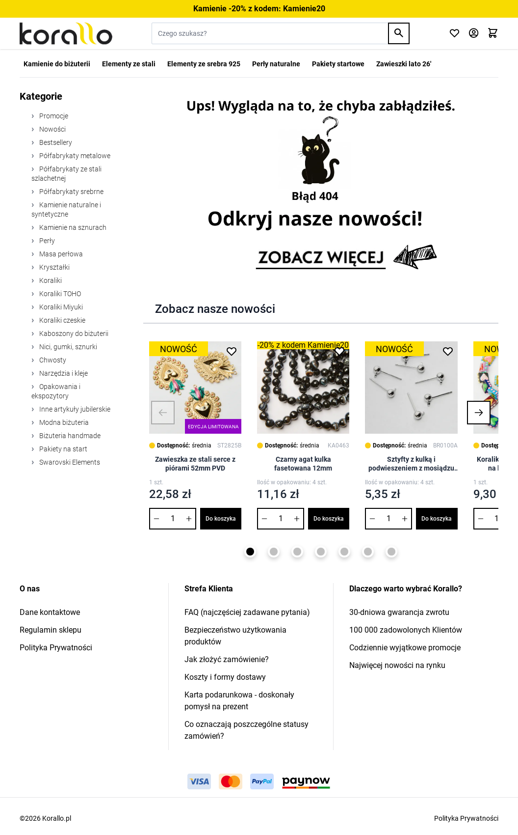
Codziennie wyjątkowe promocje (405, 647)
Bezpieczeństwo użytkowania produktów (235, 635)
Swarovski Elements (69, 462)
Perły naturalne (276, 64)
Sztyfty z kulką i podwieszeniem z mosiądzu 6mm (411, 464)
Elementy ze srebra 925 (203, 64)
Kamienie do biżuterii (57, 64)
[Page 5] (344, 552)
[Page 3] (297, 552)
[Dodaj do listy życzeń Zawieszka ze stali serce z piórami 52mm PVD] (231, 351)
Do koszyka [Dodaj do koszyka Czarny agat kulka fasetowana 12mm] (328, 518)
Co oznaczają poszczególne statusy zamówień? (246, 730)
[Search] (399, 33)
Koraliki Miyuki (60, 307)
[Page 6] (368, 552)
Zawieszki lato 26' (403, 64)
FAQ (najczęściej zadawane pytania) (247, 612)
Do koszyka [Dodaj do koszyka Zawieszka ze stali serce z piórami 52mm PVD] (221, 518)
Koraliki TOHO (59, 294)
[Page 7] (391, 552)
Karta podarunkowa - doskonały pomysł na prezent (239, 700)
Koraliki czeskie (61, 320)
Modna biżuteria (63, 422)
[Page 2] (274, 552)
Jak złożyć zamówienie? (226, 659)
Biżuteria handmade (69, 436)
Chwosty (52, 360)
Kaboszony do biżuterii (73, 333)
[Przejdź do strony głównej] (66, 33)
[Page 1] (250, 552)
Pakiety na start (62, 449)
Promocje (53, 116)
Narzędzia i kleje (63, 373)
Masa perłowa (60, 254)
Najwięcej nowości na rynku (397, 665)
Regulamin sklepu (50, 630)
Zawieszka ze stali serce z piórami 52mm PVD (195, 463)
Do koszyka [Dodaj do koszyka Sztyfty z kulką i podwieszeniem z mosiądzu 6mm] (436, 518)
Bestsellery (55, 142)
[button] (163, 412)
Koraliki (50, 280)
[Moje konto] (473, 33)
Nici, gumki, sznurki (67, 347)
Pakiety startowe (338, 64)
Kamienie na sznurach (72, 227)
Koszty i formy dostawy (225, 677)
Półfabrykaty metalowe (74, 156)
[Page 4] (321, 552)
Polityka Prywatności (56, 647)
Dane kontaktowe (50, 612)
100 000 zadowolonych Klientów (405, 630)
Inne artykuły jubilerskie (74, 409)
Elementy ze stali (128, 64)
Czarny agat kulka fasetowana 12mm (303, 463)
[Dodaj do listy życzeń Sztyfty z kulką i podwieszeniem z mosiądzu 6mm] (448, 351)
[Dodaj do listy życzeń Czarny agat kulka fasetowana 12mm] (339, 351)
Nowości (52, 129)
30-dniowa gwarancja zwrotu (399, 612)
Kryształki (54, 267)
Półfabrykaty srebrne (71, 191)
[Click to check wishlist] (454, 33)
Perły (46, 241)
